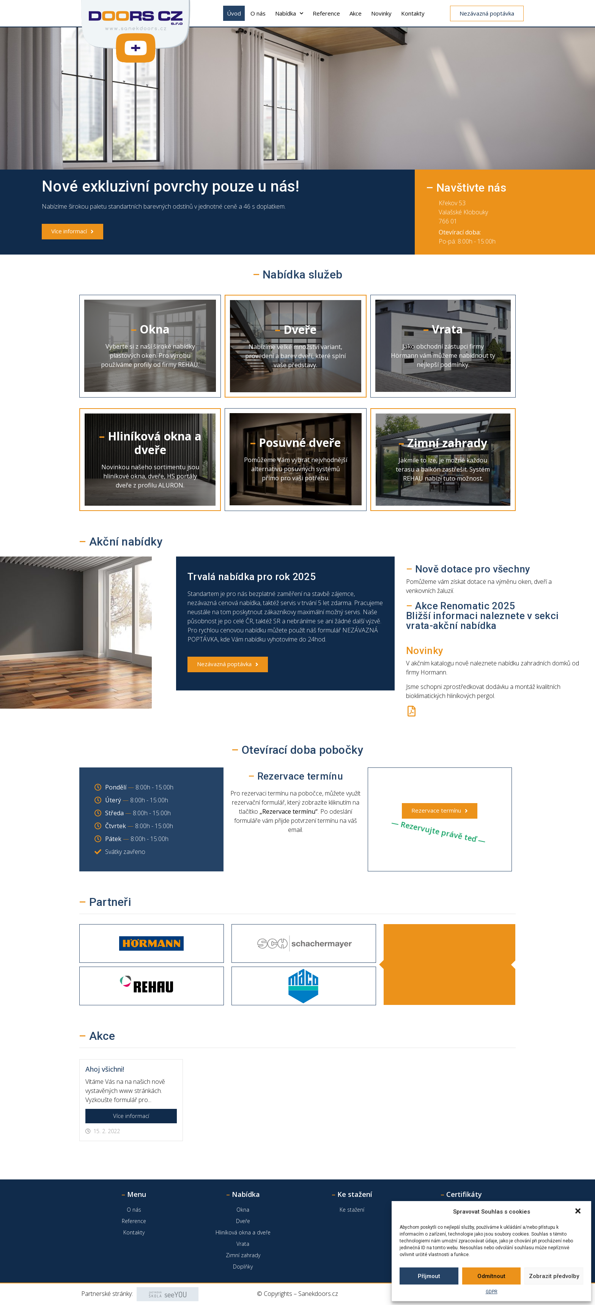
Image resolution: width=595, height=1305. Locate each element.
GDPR (491, 1291)
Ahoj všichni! (104, 1069)
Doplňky (243, 1266)
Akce (355, 13)
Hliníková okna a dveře (243, 1232)
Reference (326, 13)
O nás (258, 13)
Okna (242, 1209)
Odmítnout (491, 1276)
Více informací (131, 1115)
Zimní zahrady (243, 1255)
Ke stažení (352, 1209)
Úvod (234, 13)
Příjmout (429, 1276)
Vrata (242, 1243)
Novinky (381, 13)
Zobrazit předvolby (554, 1276)
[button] (578, 1211)
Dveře (243, 1221)
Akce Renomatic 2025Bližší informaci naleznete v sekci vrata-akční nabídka (482, 615)
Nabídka (289, 13)
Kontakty (413, 13)
